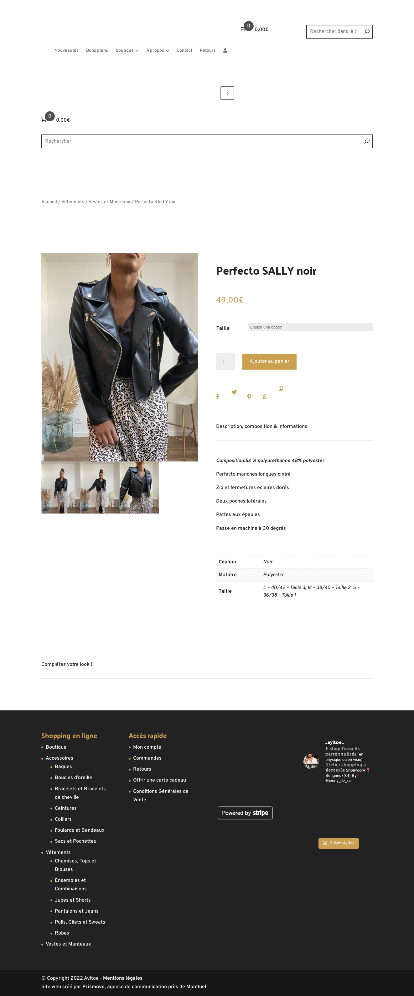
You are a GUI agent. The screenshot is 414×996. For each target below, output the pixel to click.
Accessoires (59, 758)
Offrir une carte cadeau (159, 780)
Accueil (49, 202)
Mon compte (147, 747)
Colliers (63, 819)
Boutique (56, 747)
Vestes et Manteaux (109, 202)
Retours (142, 769)
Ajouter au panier (269, 361)
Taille (223, 328)
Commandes (147, 758)
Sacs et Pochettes (75, 841)
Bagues (63, 767)
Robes (62, 933)
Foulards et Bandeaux (80, 830)
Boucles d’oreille (73, 778)
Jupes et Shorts (73, 900)
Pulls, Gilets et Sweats (80, 922)
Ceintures (66, 808)
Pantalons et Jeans (77, 911)
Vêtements (72, 202)
